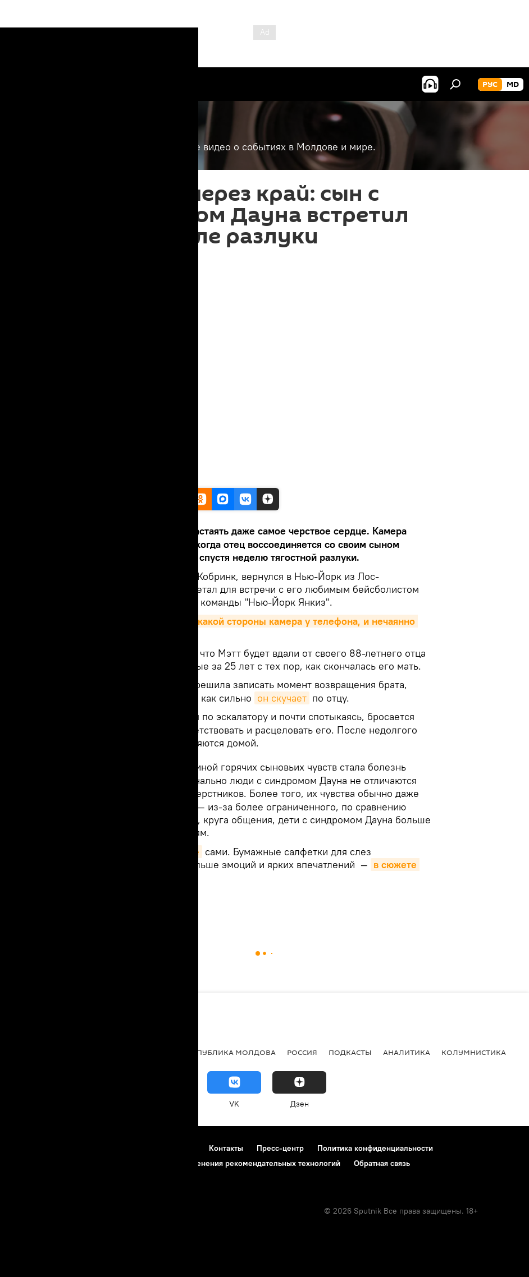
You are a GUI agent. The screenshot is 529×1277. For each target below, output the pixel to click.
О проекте (30, 1148)
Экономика (91, 1052)
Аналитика (406, 1052)
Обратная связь (382, 1163)
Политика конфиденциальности (375, 1148)
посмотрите (172, 851)
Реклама (180, 1148)
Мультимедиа (154, 904)
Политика (33, 1052)
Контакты (226, 1148)
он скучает (282, 697)
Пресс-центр (280, 1148)
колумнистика (473, 1052)
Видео (110, 904)
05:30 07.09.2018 (127, 261)
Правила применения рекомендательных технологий (242, 1163)
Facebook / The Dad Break (142, 476)
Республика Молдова (229, 1052)
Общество (150, 1052)
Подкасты (350, 1052)
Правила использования (107, 1148)
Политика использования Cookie (71, 1163)
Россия (302, 1052)
